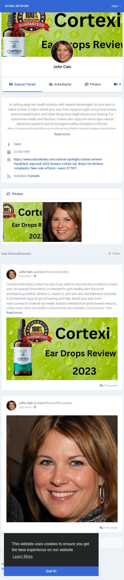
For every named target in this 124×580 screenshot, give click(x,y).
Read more (62, 134)
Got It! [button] (51, 571)
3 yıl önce (25, 276)
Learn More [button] (23, 556)
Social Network (17, 6)
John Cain (62, 67)
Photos (93, 84)
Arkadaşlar (60, 84)
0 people (34, 176)
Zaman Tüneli (22, 84)
